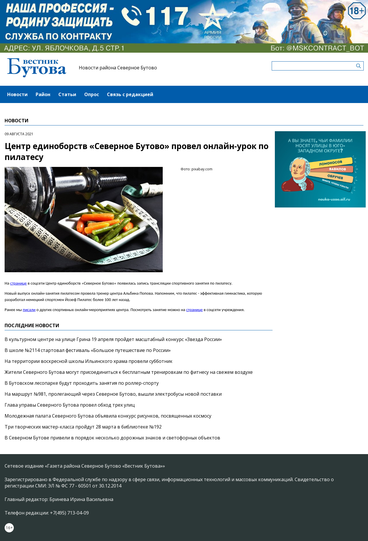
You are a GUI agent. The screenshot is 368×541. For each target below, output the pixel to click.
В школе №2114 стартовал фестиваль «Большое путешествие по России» (88, 350)
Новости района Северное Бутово (118, 67)
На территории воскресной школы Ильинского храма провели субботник (88, 361)
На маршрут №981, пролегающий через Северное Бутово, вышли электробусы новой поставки (113, 394)
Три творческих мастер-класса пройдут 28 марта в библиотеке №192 (83, 427)
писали (29, 309)
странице (18, 283)
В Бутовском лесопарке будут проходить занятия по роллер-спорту (82, 383)
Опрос (91, 94)
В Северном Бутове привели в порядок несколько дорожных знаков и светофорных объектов (112, 438)
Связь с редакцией (130, 94)
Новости (17, 94)
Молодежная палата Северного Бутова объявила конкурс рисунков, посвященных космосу (108, 416)
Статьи (67, 94)
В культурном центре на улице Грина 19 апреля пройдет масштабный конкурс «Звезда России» (113, 339)
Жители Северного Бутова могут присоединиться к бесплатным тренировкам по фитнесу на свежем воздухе (129, 372)
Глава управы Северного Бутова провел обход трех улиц (70, 405)
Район (43, 94)
